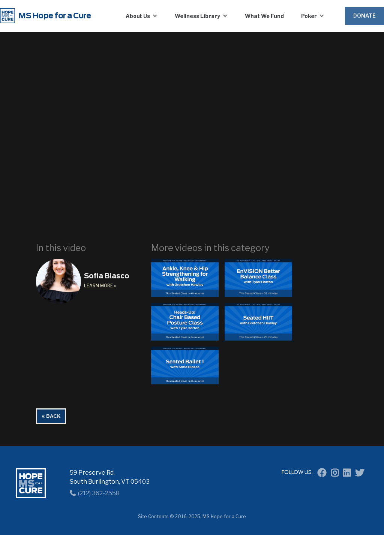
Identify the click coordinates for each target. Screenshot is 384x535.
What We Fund (264, 16)
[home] (52, 15)
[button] (141, 15)
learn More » (100, 285)
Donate (364, 15)
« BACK (51, 416)
